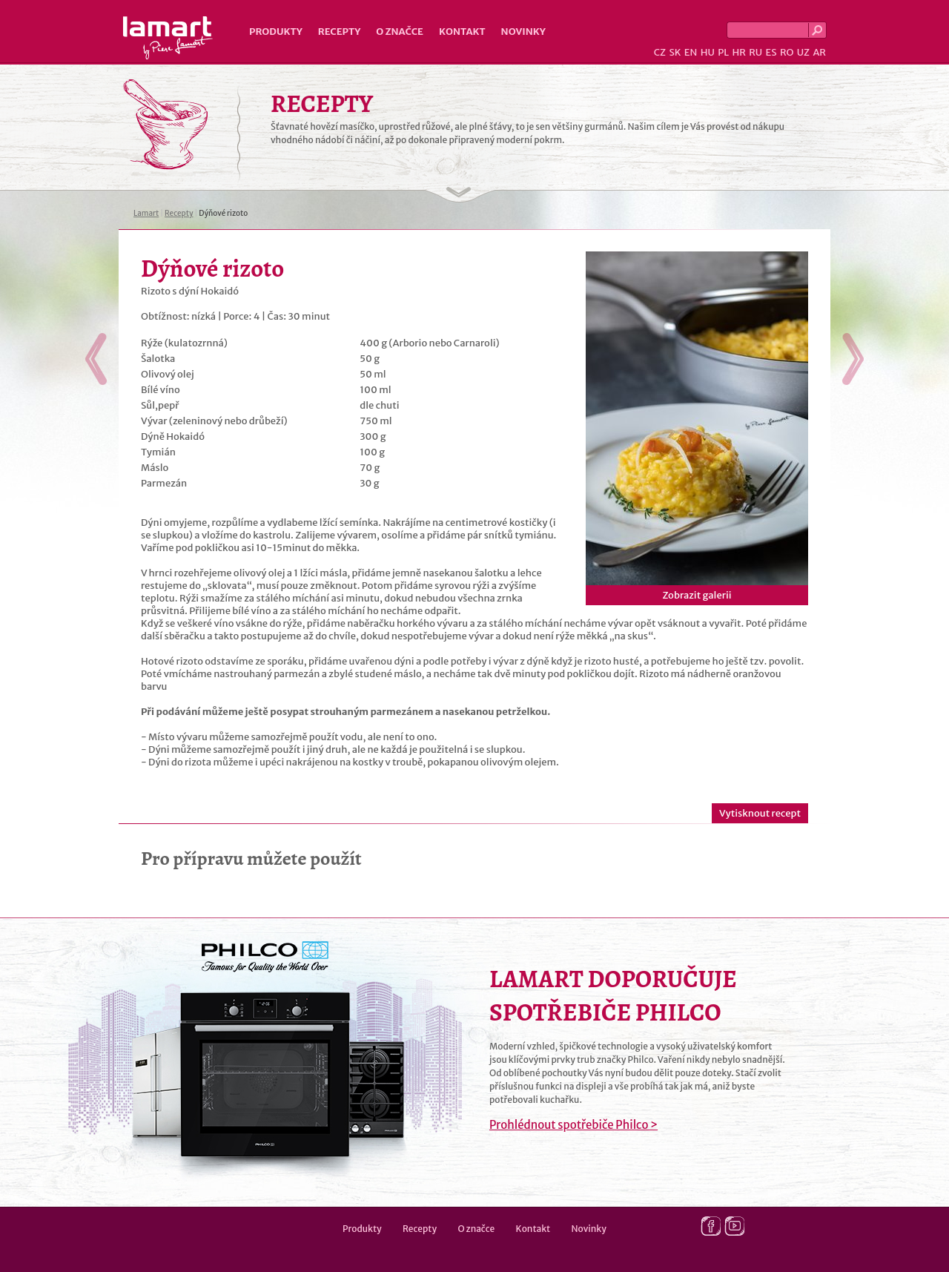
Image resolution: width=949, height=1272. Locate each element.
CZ (660, 52)
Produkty (275, 31)
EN (691, 52)
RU (755, 52)
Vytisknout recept (760, 813)
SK (675, 52)
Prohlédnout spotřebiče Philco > (573, 1125)
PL (723, 52)
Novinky (523, 31)
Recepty (339, 31)
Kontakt (462, 31)
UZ (803, 52)
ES (771, 52)
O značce (399, 31)
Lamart (168, 38)
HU (708, 52)
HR (738, 52)
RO (786, 52)
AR (819, 52)
